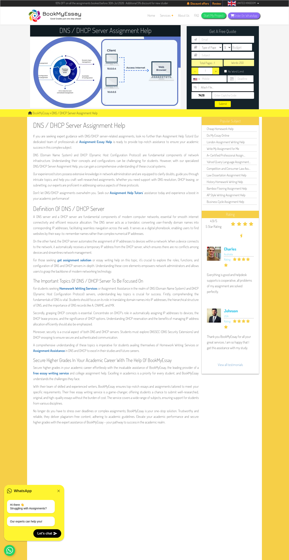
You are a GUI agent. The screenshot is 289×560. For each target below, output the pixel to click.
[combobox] (196, 79)
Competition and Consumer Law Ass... (228, 169)
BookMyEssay (38, 113)
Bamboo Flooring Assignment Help (227, 188)
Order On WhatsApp (243, 16)
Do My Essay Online (218, 135)
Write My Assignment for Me (223, 149)
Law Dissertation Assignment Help (226, 175)
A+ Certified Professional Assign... (226, 155)
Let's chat (47, 533)
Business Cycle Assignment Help (225, 202)
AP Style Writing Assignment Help (226, 195)
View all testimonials (230, 365)
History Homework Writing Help (225, 182)
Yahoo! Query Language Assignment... (229, 162)
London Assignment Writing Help (226, 142)
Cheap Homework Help (220, 129)
